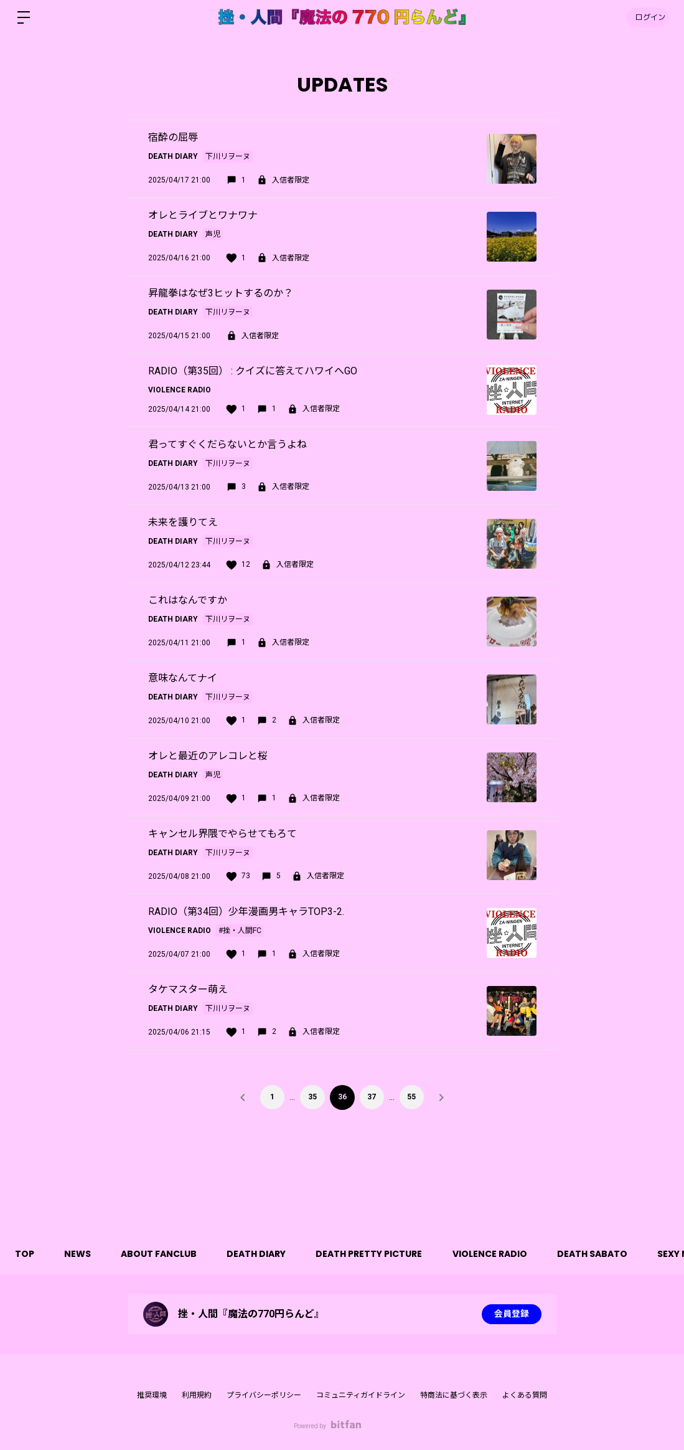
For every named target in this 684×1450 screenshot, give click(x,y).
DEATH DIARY (260, 1254)
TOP (25, 1254)
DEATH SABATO (600, 1254)
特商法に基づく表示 (453, 1395)
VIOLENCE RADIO (496, 1254)
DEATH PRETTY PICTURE (374, 1254)
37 (372, 1096)
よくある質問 (524, 1395)
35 (312, 1096)
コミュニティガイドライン (360, 1395)
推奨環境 (152, 1395)
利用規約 (197, 1395)
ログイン (647, 17)
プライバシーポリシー (264, 1395)
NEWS (79, 1254)
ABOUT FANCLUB (162, 1254)
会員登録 (511, 1314)
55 (412, 1096)
